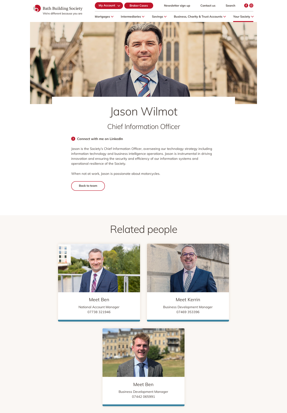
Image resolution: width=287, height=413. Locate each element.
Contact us (207, 5)
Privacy (86, 354)
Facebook (246, 5)
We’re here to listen (130, 361)
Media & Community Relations (197, 354)
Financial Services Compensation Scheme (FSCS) (73, 361)
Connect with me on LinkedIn (100, 139)
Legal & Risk (128, 354)
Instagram (251, 5)
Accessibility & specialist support (176, 361)
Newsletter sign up (177, 5)
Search (230, 5)
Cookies (105, 354)
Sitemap (66, 354)
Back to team (88, 185)
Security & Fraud (156, 354)
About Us (46, 354)
